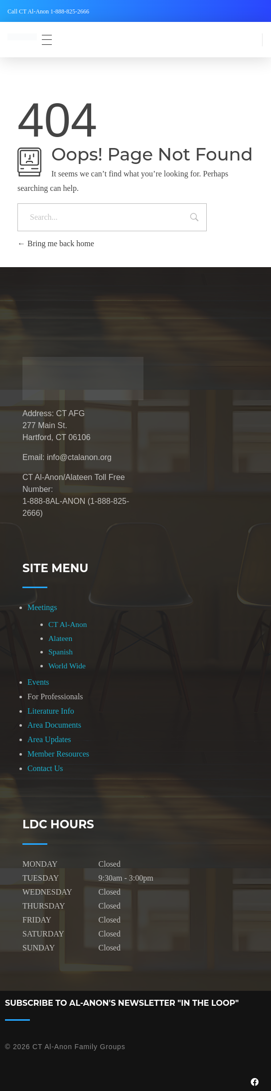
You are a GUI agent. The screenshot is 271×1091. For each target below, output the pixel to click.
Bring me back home (55, 243)
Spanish (60, 651)
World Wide (67, 665)
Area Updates (49, 739)
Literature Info (50, 711)
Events (38, 682)
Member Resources (58, 754)
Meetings (42, 607)
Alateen (60, 638)
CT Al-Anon (67, 624)
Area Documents (54, 725)
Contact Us (45, 768)
